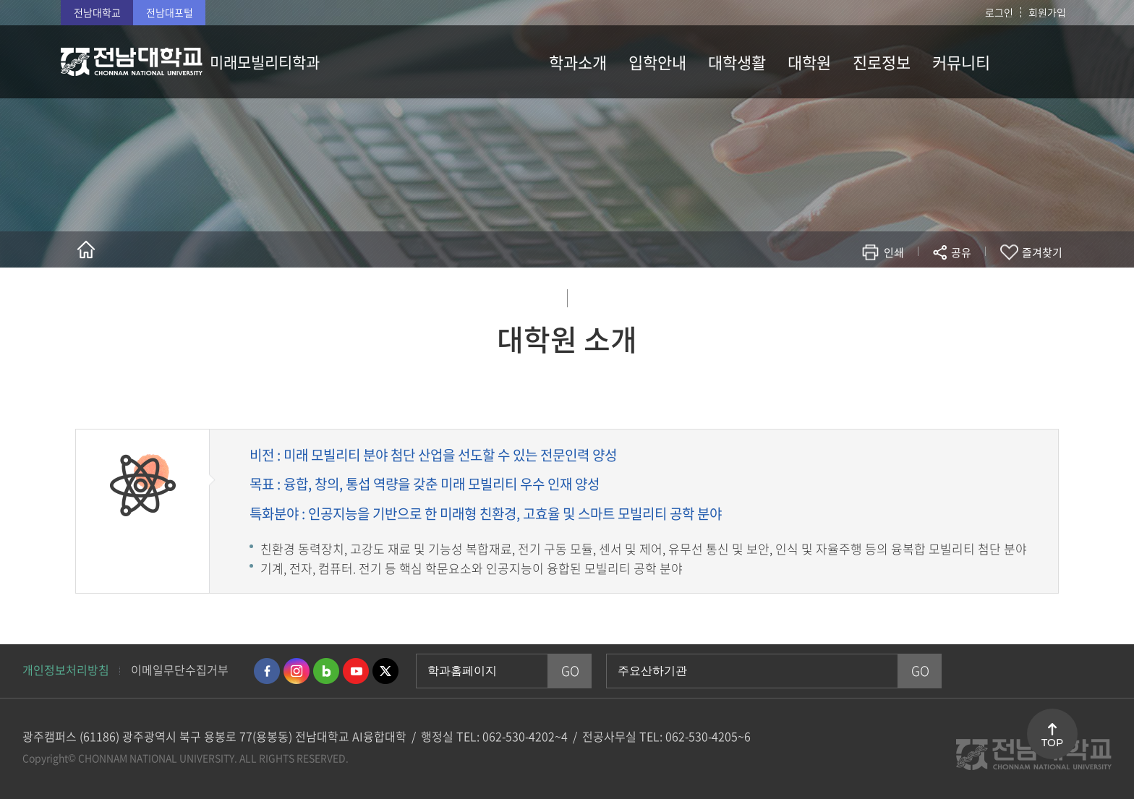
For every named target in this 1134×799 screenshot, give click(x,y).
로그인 (999, 12)
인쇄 (894, 252)
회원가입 (1047, 12)
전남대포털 (169, 12)
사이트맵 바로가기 (1037, 61)
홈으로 (86, 249)
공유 (961, 252)
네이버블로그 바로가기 (326, 671)
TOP (1052, 742)
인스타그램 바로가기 (297, 671)
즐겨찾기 (1042, 252)
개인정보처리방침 (65, 669)
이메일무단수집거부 (180, 669)
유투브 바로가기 (356, 671)
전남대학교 (97, 12)
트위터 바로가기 (385, 671)
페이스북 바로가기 (267, 671)
